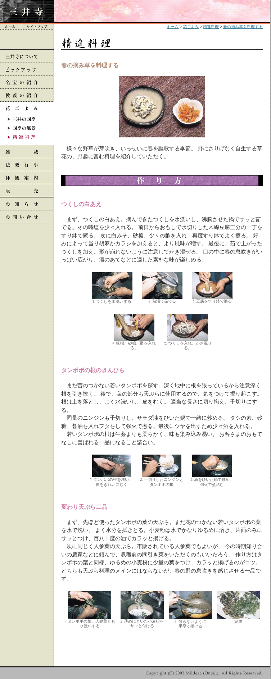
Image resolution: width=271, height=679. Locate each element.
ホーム (173, 26)
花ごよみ (191, 26)
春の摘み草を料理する (243, 26)
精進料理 (211, 26)
